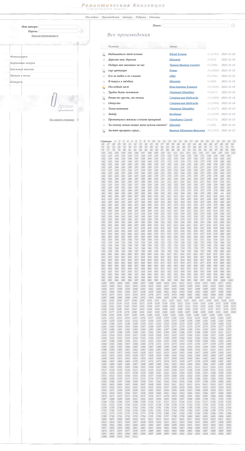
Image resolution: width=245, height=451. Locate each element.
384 (117, 193)
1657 (135, 393)
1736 (220, 404)
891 (163, 265)
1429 (213, 352)
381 (229, 190)
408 (143, 196)
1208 (212, 315)
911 (163, 268)
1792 (127, 416)
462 (103, 205)
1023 (135, 286)
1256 (189, 323)
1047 (189, 288)
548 (143, 216)
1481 (220, 361)
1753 (220, 407)
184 (117, 164)
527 (136, 213)
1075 (142, 294)
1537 (127, 372)
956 (196, 274)
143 (110, 158)
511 (163, 210)
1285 (150, 329)
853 (176, 260)
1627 (166, 387)
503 (110, 210)
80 (124, 150)
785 (123, 251)
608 (143, 225)
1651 (220, 390)
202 (103, 167)
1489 (150, 364)
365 (123, 190)
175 (189, 161)
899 (215, 265)
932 (169, 271)
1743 (142, 407)
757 (202, 245)
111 (169, 152)
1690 (127, 399)
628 (143, 228)
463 (110, 205)
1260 (220, 323)
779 (215, 248)
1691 (135, 399)
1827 (135, 422)
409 (150, 196)
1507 (158, 367)
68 (194, 147)
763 (110, 248)
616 (196, 225)
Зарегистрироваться (44, 35)
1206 (196, 315)
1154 (210, 306)
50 (232, 144)
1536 (119, 372)
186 (130, 164)
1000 (222, 280)
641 (229, 228)
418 (209, 196)
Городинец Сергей (180, 119)
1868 (189, 427)
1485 (119, 364)
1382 (111, 346)
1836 (205, 422)
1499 (228, 364)
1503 (127, 367)
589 (150, 222)
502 (103, 210)
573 (176, 219)
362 (103, 190)
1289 (181, 329)
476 (196, 205)
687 (136, 236)
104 (123, 152)
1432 (104, 355)
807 (136, 254)
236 (196, 170)
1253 (166, 323)
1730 (174, 404)
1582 (213, 378)
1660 (158, 393)
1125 (126, 303)
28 (113, 144)
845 (123, 260)
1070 (104, 294)
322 (103, 184)
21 (212, 141)
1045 (174, 288)
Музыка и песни (20, 75)
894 (182, 265)
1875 (111, 430)
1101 (212, 297)
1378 (213, 344)
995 (189, 280)
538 (209, 213)
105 (130, 152)
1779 (158, 413)
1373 (174, 344)
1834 (189, 422)
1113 (171, 300)
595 (189, 222)
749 (150, 245)
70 (205, 147)
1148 (164, 306)
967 (136, 277)
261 (229, 173)
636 (196, 228)
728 (143, 242)
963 (110, 277)
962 (103, 277)
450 (156, 202)
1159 (111, 309)
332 (169, 184)
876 (196, 262)
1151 (187, 306)
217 (202, 167)
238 (209, 170)
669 (150, 233)
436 (196, 199)
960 (222, 274)
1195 (111, 315)
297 (202, 178)
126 (130, 155)
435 (189, 199)
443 (110, 202)
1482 (228, 361)
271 (163, 176)
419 (215, 196)
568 (143, 219)
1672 (119, 396)
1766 (189, 410)
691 (163, 236)
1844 (135, 425)
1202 (165, 315)
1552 (111, 375)
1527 (181, 370)
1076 (150, 294)
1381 (104, 346)
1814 (166, 419)
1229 (111, 320)
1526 (174, 370)
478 (209, 205)
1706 (119, 401)
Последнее (92, 17)
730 (156, 242)
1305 (174, 332)
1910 (119, 436)
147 (136, 158)
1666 (205, 393)
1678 (166, 396)
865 (123, 262)
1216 (142, 317)
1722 (111, 404)
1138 (225, 303)
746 (130, 245)
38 (167, 144)
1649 (205, 390)
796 (196, 251)
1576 (166, 378)
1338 (166, 338)
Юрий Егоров (178, 54)
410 (156, 196)
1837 (213, 422)
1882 (166, 430)
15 (180, 141)
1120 (223, 300)
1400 (119, 349)
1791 (119, 416)
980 (222, 277)
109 (156, 152)
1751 (205, 407)
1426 (189, 352)
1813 (158, 419)
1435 (127, 355)
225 (123, 170)
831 (163, 257)
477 (202, 205)
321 (228, 181)
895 (189, 265)
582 (103, 222)
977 (202, 277)
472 (169, 205)
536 (196, 213)
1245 (104, 323)
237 (202, 170)
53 (113, 147)
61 (156, 147)
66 (183, 147)
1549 (220, 372)
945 (123, 274)
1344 (213, 338)
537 (202, 213)
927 (136, 271)
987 (136, 280)
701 (229, 236)
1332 (119, 338)
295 (189, 178)
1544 (181, 372)
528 (143, 213)
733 (176, 242)
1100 (205, 297)
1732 (189, 404)
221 (228, 167)
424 (117, 199)
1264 (119, 326)
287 (136, 178)
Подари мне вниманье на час (126, 65)
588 (143, 222)
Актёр (112, 114)
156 (196, 158)
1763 (166, 410)
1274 (197, 326)
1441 (174, 355)
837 (202, 257)
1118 (208, 300)
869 (150, 262)
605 (123, 225)
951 (163, 274)
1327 (213, 335)
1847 (158, 425)
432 (169, 199)
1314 (111, 335)
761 (229, 245)
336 (196, 184)
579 (215, 219)
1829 (150, 422)
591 (163, 222)
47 (216, 144)
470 (156, 205)
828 (143, 257)
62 (162, 147)
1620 (111, 387)
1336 (150, 338)
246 (130, 173)
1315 (119, 335)
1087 (104, 297)
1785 (205, 413)
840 (222, 257)
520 (222, 210)
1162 (134, 309)
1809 (127, 419)
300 (222, 178)
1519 (119, 370)
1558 (158, 375)
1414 (228, 349)
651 (163, 231)
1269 (158, 326)
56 (129, 147)
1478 (197, 361)
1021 (119, 286)
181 (229, 161)
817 (202, 254)
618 (209, 225)
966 (130, 277)
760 (222, 245)
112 (175, 152)
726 (130, 242)
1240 (197, 320)
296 (196, 178)
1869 (197, 427)
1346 (228, 338)
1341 (189, 338)
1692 (142, 399)
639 (215, 228)
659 (215, 231)
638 (209, 228)
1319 (150, 335)
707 (136, 239)
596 (196, 222)
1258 (205, 323)
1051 (220, 288)
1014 (197, 283)
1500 (104, 367)
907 (136, 268)
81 (129, 150)
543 (110, 216)
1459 (181, 358)
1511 (189, 367)
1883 (174, 430)
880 (222, 262)
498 (209, 207)
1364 (104, 344)
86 (156, 150)
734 (182, 242)
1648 (197, 390)
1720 (228, 401)
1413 (220, 349)
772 (169, 248)
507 (136, 210)
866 (130, 262)
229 (150, 170)
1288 (174, 329)
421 (228, 196)
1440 (166, 355)
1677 (158, 396)
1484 (111, 364)
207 (136, 167)
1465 (228, 358)
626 (130, 228)
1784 (197, 413)
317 (202, 181)
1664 (189, 393)
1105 (111, 300)
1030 (189, 286)
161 (229, 158)
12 (164, 141)
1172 (210, 309)
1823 (104, 422)
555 (189, 216)
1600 (220, 381)
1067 (213, 291)
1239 (189, 320)
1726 (142, 404)
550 (156, 216)
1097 (181, 297)
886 (130, 265)
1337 (158, 338)
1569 (111, 378)
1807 (111, 419)
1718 (212, 401)
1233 (142, 320)
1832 (174, 422)
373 (176, 190)
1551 (104, 375)
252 (169, 173)
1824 (111, 422)
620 (222, 225)
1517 (104, 370)
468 (143, 205)
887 (136, 265)
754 (182, 245)
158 (209, 158)
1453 (135, 358)
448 (143, 202)
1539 (142, 372)
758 (209, 245)
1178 (119, 312)
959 (215, 274)
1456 (158, 358)
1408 (181, 349)
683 (110, 236)
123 (110, 155)
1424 (174, 352)
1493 (181, 364)
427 (136, 199)
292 (169, 178)
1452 (127, 358)
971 (163, 277)
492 (169, 207)
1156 (225, 306)
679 (215, 233)
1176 (103, 312)
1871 (213, 427)
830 (156, 257)
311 (163, 181)
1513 (205, 367)
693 (176, 236)
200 (222, 164)
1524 (158, 370)
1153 (202, 306)
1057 (135, 291)
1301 (142, 332)
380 (222, 190)
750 (156, 245)
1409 (189, 349)
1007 (142, 283)
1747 (174, 407)
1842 (119, 425)
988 (143, 280)
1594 (174, 381)
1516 (228, 367)
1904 (205, 433)
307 (136, 181)
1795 (150, 416)
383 (110, 193)
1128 (149, 303)
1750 (197, 407)
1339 (174, 338)
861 (229, 260)
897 (202, 265)
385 (123, 193)
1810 (135, 419)
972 (169, 277)
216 (196, 167)
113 (182, 152)
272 (169, 176)
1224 (205, 317)
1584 (228, 378)
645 (123, 231)
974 (182, 277)
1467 (111, 361)
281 (229, 176)
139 (215, 155)
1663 (181, 393)
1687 (104, 399)
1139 (233, 303)
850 (156, 260)
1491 (166, 364)
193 (176, 164)
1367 (127, 344)
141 (229, 155)
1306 (181, 332)
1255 (181, 323)
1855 (220, 425)
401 (229, 193)
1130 (164, 303)
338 (209, 184)
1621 (119, 387)
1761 (150, 410)
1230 (119, 320)
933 (176, 271)
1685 (220, 396)
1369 (142, 344)
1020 (111, 286)
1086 (228, 294)
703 (110, 239)
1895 (135, 433)
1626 (158, 387)
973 (176, 277)
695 (189, 236)
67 (189, 147)
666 (130, 233)
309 (150, 181)
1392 (189, 346)
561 (229, 216)
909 (150, 268)
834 (182, 257)
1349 (119, 341)
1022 (127, 286)
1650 (213, 390)
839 (215, 257)
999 (215, 280)
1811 (142, 419)
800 (222, 251)
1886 (197, 430)
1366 (119, 344)
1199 (141, 315)
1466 (104, 361)
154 (182, 158)
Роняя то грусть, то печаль (126, 97)
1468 (119, 361)
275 (189, 176)
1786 (213, 413)
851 (163, 260)
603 (110, 225)
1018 (228, 283)
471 (163, 205)
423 (110, 199)
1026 (158, 286)
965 (123, 277)
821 (228, 254)
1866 (174, 427)
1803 (213, 416)
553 (176, 216)
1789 (104, 416)
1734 (205, 404)
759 (215, 245)
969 (150, 277)
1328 (220, 335)
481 (229, 205)
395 (189, 193)
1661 (166, 393)
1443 (189, 355)
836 (196, 257)
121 (233, 152)
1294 (220, 329)
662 (103, 233)
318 (209, 181)
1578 (181, 378)
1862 (142, 427)
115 (194, 152)
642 (103, 231)
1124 (119, 303)
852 (169, 260)
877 (202, 262)
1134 (195, 303)
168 (143, 161)
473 (176, 205)
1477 (189, 361)
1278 (228, 326)
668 (143, 233)
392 (169, 193)
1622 (127, 387)
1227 (228, 317)
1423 (166, 352)
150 (156, 158)
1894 (127, 433)
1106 (119, 300)
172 (169, 161)
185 (123, 164)
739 (215, 242)
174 (182, 161)
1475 (174, 361)
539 (215, 213)
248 (143, 173)
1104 (103, 300)
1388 (158, 346)
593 (176, 222)
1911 (127, 436)
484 (117, 207)
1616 (212, 384)
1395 (213, 346)
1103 (228, 297)
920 (222, 268)
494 (182, 207)
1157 (233, 306)
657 (202, 231)
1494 (189, 364)
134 (182, 155)
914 (182, 268)
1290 (189, 329)
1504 (135, 367)
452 (169, 202)
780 (222, 248)
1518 (111, 370)
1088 (111, 297)
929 (150, 271)
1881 (158, 430)
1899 (166, 433)
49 (226, 144)
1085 (220, 294)
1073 (127, 294)
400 (222, 193)
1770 (220, 410)
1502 (119, 367)
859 (215, 260)
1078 (166, 294)
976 (196, 277)
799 (215, 251)
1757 (119, 410)
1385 (135, 346)
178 (209, 161)
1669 (228, 393)
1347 (104, 341)
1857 (104, 427)
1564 (205, 375)
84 (146, 150)
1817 (189, 419)
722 (103, 242)
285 (123, 178)
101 (103, 152)
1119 (216, 300)
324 (117, 184)
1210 (227, 315)
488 (143, 207)
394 (182, 193)
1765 (181, 410)
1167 (172, 309)
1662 (174, 393)
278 (209, 176)
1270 (166, 326)
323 (110, 184)
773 (176, 248)
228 (143, 170)
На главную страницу (62, 119)
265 (123, 176)
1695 (166, 399)
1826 (127, 422)
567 (136, 219)
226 (130, 170)
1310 (213, 332)
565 (123, 219)
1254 (174, 323)
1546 (197, 372)
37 (162, 144)
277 (202, 176)
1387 (150, 346)
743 (110, 245)
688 (143, 236)
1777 (142, 413)
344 (117, 187)
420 (222, 196)
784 (117, 251)
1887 (205, 430)
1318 (142, 335)
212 (169, 167)
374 (182, 190)
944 (117, 274)
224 (117, 170)
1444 (197, 355)
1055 (119, 291)
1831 (166, 422)
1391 (181, 346)
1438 (150, 355)
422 (103, 199)
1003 (111, 283)
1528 (189, 370)
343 (110, 187)
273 (176, 176)
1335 (142, 338)
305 (123, 181)
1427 (197, 352)
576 (196, 219)
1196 (119, 315)
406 (130, 196)
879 (215, 262)
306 (130, 181)
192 (169, 164)
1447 (220, 355)
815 (189, 254)
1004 (119, 283)
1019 (104, 286)
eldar (172, 75)
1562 (189, 375)
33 (140, 144)
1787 (220, 413)
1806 (104, 419)
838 (209, 257)
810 (156, 254)
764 (117, 248)
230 (156, 170)
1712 (166, 401)
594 (182, 222)
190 (156, 164)
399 (215, 193)
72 (216, 147)
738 (209, 242)
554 (182, 216)
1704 (104, 401)
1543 (174, 372)
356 (196, 187)
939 (215, 271)
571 (163, 219)
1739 (111, 407)
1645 (174, 390)
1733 (197, 404)
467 (136, 205)
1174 (225, 309)
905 (123, 268)
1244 (228, 320)
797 (202, 251)
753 (176, 245)
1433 (111, 355)
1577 (174, 378)
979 (215, 277)
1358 (189, 341)
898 (209, 265)
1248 (127, 323)
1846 (150, 425)
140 (222, 155)
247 (136, 173)
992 (169, 280)
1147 (157, 306)
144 (117, 158)
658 (209, 231)
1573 (142, 378)
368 (143, 190)
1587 (119, 381)
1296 (104, 332)
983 (110, 280)
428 (143, 199)
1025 (150, 286)
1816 (181, 419)
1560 (174, 375)
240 (222, 170)
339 (215, 184)
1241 (205, 320)
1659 (150, 393)
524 (117, 213)
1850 (181, 425)
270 (156, 176)
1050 (213, 288)
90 (178, 150)
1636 (104, 390)
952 (169, 274)
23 (223, 141)
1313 (104, 335)
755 (189, 245)
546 (130, 216)
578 (209, 219)
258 (209, 173)
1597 (197, 381)
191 (163, 164)
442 (103, 202)
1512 (197, 367)
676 (196, 233)
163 (110, 161)
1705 (111, 401)
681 (229, 233)
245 (123, 173)
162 (103, 161)
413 (176, 196)
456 (196, 202)
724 (117, 242)
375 (189, 190)
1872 (220, 427)
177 (202, 161)
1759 (135, 410)
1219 (166, 317)
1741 (127, 407)
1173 (218, 309)
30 (124, 144)
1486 (127, 364)
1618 (228, 384)
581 (229, 219)
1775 (127, 413)
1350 (127, 341)
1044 (166, 288)
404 (117, 196)
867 (136, 262)
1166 (164, 309)
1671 (111, 396)
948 (143, 274)
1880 (150, 430)
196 (196, 164)
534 (182, 213)
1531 (213, 370)
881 (229, 262)
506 (130, 210)
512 (169, 210)
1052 (228, 288)
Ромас (173, 70)
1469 (127, 361)
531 (163, 213)
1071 (111, 294)
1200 (149, 315)
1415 (104, 352)
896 (196, 265)
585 (123, 222)
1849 (174, 425)
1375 (189, 344)
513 (176, 210)
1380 (228, 344)
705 (123, 239)
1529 (197, 370)
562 (103, 219)
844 (117, 260)
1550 (228, 372)
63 (167, 147)
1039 (127, 288)
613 (176, 225)
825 (123, 257)
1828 (142, 422)
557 (202, 216)
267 (136, 176)
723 (110, 242)
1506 (150, 367)
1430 (220, 352)
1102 (220, 297)
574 (182, 219)
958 (209, 274)
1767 (197, 410)
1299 (127, 332)
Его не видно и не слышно (124, 75)
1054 (111, 291)
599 (215, 222)
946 (130, 274)
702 (103, 239)
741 (229, 242)
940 (222, 271)
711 (163, 239)
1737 (228, 404)
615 (189, 225)
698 (209, 236)
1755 (104, 410)
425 (123, 199)
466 (130, 205)
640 (222, 228)
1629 (181, 387)
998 (209, 280)
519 (215, 210)
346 (130, 187)
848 (143, 260)
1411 (205, 349)
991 (163, 280)
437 (202, 199)
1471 (142, 361)
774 (182, 248)
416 (196, 196)
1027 (166, 286)
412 (169, 196)
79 (119, 150)
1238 (181, 320)
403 (110, 196)
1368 (135, 344)
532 (169, 213)
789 (150, 251)
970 (156, 277)
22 (218, 141)
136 (196, 155)
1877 (127, 430)
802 (103, 254)
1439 (158, 355)
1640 (135, 390)
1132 (180, 303)
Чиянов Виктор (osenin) (184, 65)
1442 (181, 355)
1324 (189, 335)
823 (110, 257)
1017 (220, 283)
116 (201, 152)
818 (209, 254)
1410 (197, 349)
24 (228, 141)
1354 (158, 341)
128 (143, 155)
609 (150, 225)
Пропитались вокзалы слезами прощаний (134, 119)
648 (143, 231)
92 (189, 150)
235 (189, 170)
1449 (104, 358)
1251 (150, 323)
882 (103, 265)
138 (209, 155)
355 (189, 187)
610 (156, 225)
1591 (150, 381)
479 (215, 205)
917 (202, 268)
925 (123, 271)
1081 (189, 294)
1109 (141, 300)
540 (222, 213)
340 (222, 184)
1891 (104, 433)
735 (189, 242)
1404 (150, 349)
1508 (166, 367)
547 (136, 216)
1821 (220, 419)
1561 (181, 375)
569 (150, 219)
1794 (142, 416)
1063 (181, 291)
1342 (197, 338)
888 (143, 265)
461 (229, 202)
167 (136, 161)
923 (110, 271)
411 (163, 196)
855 (189, 260)
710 (156, 239)
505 (123, 210)
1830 (158, 422)
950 (156, 274)
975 (189, 277)
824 (117, 257)
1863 (150, 427)
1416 (111, 352)
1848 (166, 425)
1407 (174, 349)
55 (124, 147)
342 (103, 187)
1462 (205, 358)
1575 (158, 378)
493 (176, 207)
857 (202, 260)
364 (117, 190)
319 (215, 181)
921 (228, 268)
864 (117, 262)
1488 (142, 364)
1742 (135, 407)
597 (202, 222)
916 (196, 268)
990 (156, 280)
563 (110, 219)
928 (143, 271)
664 (117, 233)
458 (209, 202)
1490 (158, 364)
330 (156, 184)
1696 (174, 399)
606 (130, 225)
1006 (135, 283)
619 (215, 225)
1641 (142, 390)
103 (117, 152)
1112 (164, 300)
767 (136, 248)
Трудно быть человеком (123, 92)
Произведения (110, 17)
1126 (134, 303)
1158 (103, 309)
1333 (127, 338)
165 (123, 161)
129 (150, 155)
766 (130, 248)
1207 (204, 315)
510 (156, 210)
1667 (213, 393)
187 (136, 164)
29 (119, 144)
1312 (228, 332)
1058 (142, 291)
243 (110, 173)
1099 (197, 297)
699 (215, 236)
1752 (213, 407)
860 (222, 260)
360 (222, 187)
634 (182, 228)
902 (103, 268)
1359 (197, 341)
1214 (127, 317)
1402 (135, 349)
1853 (205, 425)
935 (189, 271)
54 (119, 147)
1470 (135, 361)
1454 (142, 358)
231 (163, 170)
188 (143, 164)
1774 (119, 413)
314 (182, 181)
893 (176, 265)
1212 (111, 317)
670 (156, 233)
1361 (213, 341)
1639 (127, 390)
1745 (158, 407)
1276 (213, 326)
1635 (228, 387)
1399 (111, 349)
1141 (111, 306)
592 (169, 222)
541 (229, 213)
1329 (228, 335)
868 (143, 262)
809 (150, 254)
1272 (181, 326)
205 (123, 167)
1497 (213, 364)
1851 (189, 425)
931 (163, 271)
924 (117, 271)
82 (135, 150)
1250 (142, 323)
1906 (220, 433)
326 (130, 184)
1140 (103, 306)
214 (182, 167)
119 (220, 152)
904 (117, 268)
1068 (220, 291)
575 (189, 219)
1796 (158, 416)
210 (156, 167)
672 (169, 233)
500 (222, 207)
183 (110, 164)
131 (163, 155)
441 (229, 199)
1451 (119, 358)
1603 (111, 384)
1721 (104, 404)
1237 (174, 320)
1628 (174, 387)
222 (103, 170)
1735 (213, 404)
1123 (111, 303)
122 (103, 155)
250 (156, 173)
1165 (157, 309)
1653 (104, 393)
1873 (228, 427)
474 (182, 205)
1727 (150, 404)
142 (103, 158)
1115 (186, 300)
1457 (166, 358)
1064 (189, 291)
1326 (205, 335)
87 (162, 150)
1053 (104, 291)
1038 (119, 288)
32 (135, 144)
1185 (172, 312)
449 (150, 202)
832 (169, 257)
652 (169, 231)
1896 (142, 433)
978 (209, 277)
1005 (127, 283)
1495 (197, 364)
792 (169, 251)
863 (110, 262)
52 (108, 147)
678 (209, 233)
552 (169, 216)
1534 (104, 372)
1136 (210, 303)
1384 (127, 346)
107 (143, 152)
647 (136, 231)
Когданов (175, 114)
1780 (166, 413)
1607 (142, 384)
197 (202, 164)
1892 (111, 433)
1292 (205, 329)
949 (150, 274)
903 (110, 268)
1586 (111, 381)
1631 (197, 387)
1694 (158, 399)
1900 (174, 433)
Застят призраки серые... (124, 130)
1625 (150, 387)
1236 (166, 320)
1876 (119, 430)
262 (103, 176)
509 (150, 210)
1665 (197, 393)
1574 (150, 378)
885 (123, 265)
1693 (150, 399)
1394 (205, 346)
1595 (181, 381)
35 (151, 144)
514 (182, 210)
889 (150, 265)
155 (189, 158)
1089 (119, 297)
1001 (230, 280)
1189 (202, 312)
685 (123, 236)
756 (196, 245)
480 (222, 205)
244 (117, 173)
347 (136, 187)
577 (202, 219)
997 (202, 280)
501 (229, 207)
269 (150, 176)
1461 (197, 358)
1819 (205, 419)
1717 (205, 401)
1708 (135, 401)
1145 (141, 306)
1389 (166, 346)
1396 (220, 346)
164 (117, 161)
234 (182, 170)
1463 (213, 358)
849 (150, 260)
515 (189, 210)
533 (176, 213)
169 (150, 161)
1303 (158, 332)
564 (117, 219)
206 (130, 167)
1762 (158, 410)
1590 (142, 381)
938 (209, 271)
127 (136, 155)
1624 (142, 387)
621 (228, 225)
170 (156, 161)
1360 (205, 341)
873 (176, 262)
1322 (174, 335)
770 (156, 248)
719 (215, 239)
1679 (174, 396)
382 (103, 193)
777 (202, 248)
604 (117, 225)
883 (110, 265)
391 (163, 193)
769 (150, 248)
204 (117, 167)
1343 (205, 338)
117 (207, 152)
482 (103, 207)
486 (130, 207)
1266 (135, 326)
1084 (213, 294)
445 (123, 202)
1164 (149, 309)
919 (215, 268)
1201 (157, 315)
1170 (195, 309)
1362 (220, 341)
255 (189, 173)
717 (202, 239)
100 (233, 150)
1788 (228, 413)
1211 (103, 317)
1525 (166, 370)
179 (215, 161)
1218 (158, 317)
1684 (213, 396)
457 (202, 202)
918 (209, 268)
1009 (158, 283)
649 (150, 231)
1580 (197, 378)
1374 (181, 344)
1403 (142, 349)
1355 (166, 341)
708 (143, 239)
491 (163, 207)
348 (143, 187)
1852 (197, 425)
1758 (127, 410)
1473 (158, 361)
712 (169, 239)
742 (103, 245)
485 (123, 207)
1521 (135, 370)
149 (150, 158)
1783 (189, 413)
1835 (197, 422)
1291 (197, 329)
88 (167, 150)
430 (156, 199)
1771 (228, 410)
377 (202, 190)
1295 (228, 329)
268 (143, 176)
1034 (220, 286)
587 (136, 222)
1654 (111, 393)
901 (229, 265)
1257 (197, 323)
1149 (172, 306)
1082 (197, 294)
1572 (135, 378)
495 (189, 207)
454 (182, 202)
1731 (181, 404)
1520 (127, 370)
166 (130, 161)
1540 (150, 372)
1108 (134, 300)
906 (130, 268)
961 (229, 274)
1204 (180, 315)
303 (110, 181)
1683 (205, 396)
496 (196, 207)
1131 (172, 303)
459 (215, 202)
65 (178, 147)
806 (130, 254)
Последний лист (118, 86)
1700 (205, 399)
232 (169, 170)
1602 (104, 384)
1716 (197, 401)
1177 (111, 312)
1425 (181, 352)
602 (103, 225)
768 (143, 248)
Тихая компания (118, 108)
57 (135, 147)
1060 (158, 291)
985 (123, 280)
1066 (205, 291)
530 (156, 213)
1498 (220, 364)
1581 (205, 378)
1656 (127, 393)
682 (103, 236)
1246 (111, 323)
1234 (150, 320)
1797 (166, 416)
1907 (228, 433)
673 (176, 233)
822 (103, 257)
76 (102, 150)
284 (117, 178)
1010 (166, 283)
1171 (202, 309)
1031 (197, 286)
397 (202, 193)
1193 (233, 312)
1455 (150, 358)
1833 (181, 422)
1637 (111, 390)
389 (150, 193)
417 (202, 196)
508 (143, 210)
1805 (228, 416)
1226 (220, 317)
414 (182, 196)
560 (222, 216)
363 (110, 190)
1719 (220, 401)
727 (136, 242)
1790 (111, 416)
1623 (135, 387)
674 (182, 233)
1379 (220, 344)
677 (202, 233)
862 (103, 262)
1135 (202, 303)
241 (229, 170)
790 (156, 251)
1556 (142, 375)
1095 (166, 297)
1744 (150, 407)
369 (150, 190)
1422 (158, 352)
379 (215, 190)
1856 (228, 425)
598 (209, 222)
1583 (220, 378)
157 (202, 158)
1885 (189, 430)
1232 (135, 320)
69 (200, 147)
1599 (213, 381)
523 (110, 213)
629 (150, 228)
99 (226, 150)
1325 (197, 335)
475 (189, 205)
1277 (220, 326)
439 (215, 199)
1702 (220, 399)
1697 (181, 399)
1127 (141, 303)
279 (215, 176)
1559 (166, 375)
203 (110, 167)
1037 (111, 288)
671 (163, 233)
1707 (127, 401)
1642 (150, 390)
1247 (119, 323)
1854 (213, 425)
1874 (104, 430)
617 (202, 225)
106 (136, 152)
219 (215, 167)
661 (229, 231)
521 (228, 210)
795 (189, 251)
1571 (127, 378)
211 (163, 167)
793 (176, 251)
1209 (219, 315)
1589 (135, 381)
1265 (127, 326)
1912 (134, 436)
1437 (142, 355)
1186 (180, 312)
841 (229, 257)
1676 (150, 396)
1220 (173, 317)
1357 (181, 341)
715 (189, 239)
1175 (233, 309)
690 (156, 236)
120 (227, 152)
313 (176, 181)
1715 (189, 401)
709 (150, 239)
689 (150, 236)
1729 (166, 404)
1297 (111, 332)
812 (169, 254)
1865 (166, 427)
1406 (166, 349)
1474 (166, 361)
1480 (213, 361)
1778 (150, 413)
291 (163, 178)
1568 (104, 378)
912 (169, 268)
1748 (181, 407)
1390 (174, 346)
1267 (142, 326)
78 (113, 150)
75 (232, 147)
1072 (119, 294)
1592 (158, 381)
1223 (197, 317)
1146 (149, 306)
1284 (142, 329)
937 (202, 271)
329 (150, 184)
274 (182, 176)
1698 (189, 399)
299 (215, 178)
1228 (104, 320)
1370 (150, 344)
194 (182, 164)
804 (117, 254)
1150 (180, 306)
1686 (228, 396)
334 (182, 184)
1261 (228, 323)
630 (156, 228)
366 (130, 190)
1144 (134, 306)
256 (196, 173)
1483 (104, 364)
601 (229, 222)
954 (182, 274)
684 (117, 236)
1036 (104, 288)
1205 (188, 315)
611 (163, 225)
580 (222, 219)
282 (103, 178)
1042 (150, 288)
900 (222, 265)
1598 (205, 381)
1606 (135, 384)
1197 (126, 315)
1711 (158, 401)
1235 (158, 320)
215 (189, 167)
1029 (181, 286)
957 (202, 274)
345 (123, 187)
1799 (181, 416)
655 (189, 231)
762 (103, 248)
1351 (135, 341)
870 (156, 262)
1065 (197, 291)
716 (196, 239)
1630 (189, 387)
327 (136, 184)
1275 (205, 326)
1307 (189, 332)
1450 (111, 358)
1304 (166, 332)
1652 (228, 390)
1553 (119, 375)
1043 (158, 288)
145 (123, 158)
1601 (228, 381)
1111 (156, 300)
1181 (141, 312)
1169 (187, 309)
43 (194, 144)
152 (169, 158)
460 (222, 202)
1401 (127, 349)
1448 (228, 355)
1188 (195, 312)
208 (143, 167)
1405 (158, 349)
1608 (150, 384)
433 (176, 199)
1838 (220, 422)
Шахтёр (174, 59)
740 (222, 242)
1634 (220, 387)
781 (229, 248)
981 (229, 277)
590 (156, 222)
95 (205, 150)
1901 (181, 433)
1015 (205, 283)
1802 (205, 416)
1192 (225, 312)
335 (189, 184)
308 (143, 181)
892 (169, 265)
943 (110, 274)
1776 (135, 413)
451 (163, 202)
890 (156, 265)
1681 (189, 396)
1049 (205, 288)
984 (117, 280)
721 (228, 239)
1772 (104, 413)
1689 (119, 399)
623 (110, 228)
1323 (181, 335)
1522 (142, 370)
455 (189, 202)
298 (209, 178)
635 (189, 228)
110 (163, 152)
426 (130, 199)
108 (150, 152)
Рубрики (141, 17)
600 (222, 222)
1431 (228, 352)
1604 (119, 384)
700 (222, 236)
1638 (119, 390)
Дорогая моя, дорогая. (122, 59)
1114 (179, 300)
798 (209, 251)
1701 (213, 399)
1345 (220, 338)
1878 (135, 430)
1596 (189, 381)
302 (103, 181)
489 (150, 207)
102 (110, 152)
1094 (158, 297)
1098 (189, 297)
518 (209, 210)
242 (103, 173)
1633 (213, 387)
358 (209, 187)
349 (150, 187)
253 (176, 173)
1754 (228, 407)
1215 (134, 317)
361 (229, 187)
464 (117, 205)
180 (222, 161)
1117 (201, 300)
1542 (166, 372)
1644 (166, 390)
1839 (228, 422)
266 (130, 176)
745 (123, 245)
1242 (213, 320)
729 (150, 242)
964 (117, 277)
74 (226, 147)
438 (209, 199)
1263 (111, 326)
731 (163, 242)
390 (156, 193)
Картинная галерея (22, 63)
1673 (127, 396)
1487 (135, 364)
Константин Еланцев (183, 86)
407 (136, 196)
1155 (218, 306)
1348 (111, 341)
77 (108, 150)
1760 (142, 410)
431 (163, 199)
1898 (158, 433)
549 (150, 216)
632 (169, 228)
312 (169, 181)
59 (146, 147)
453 (176, 202)
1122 (103, 303)
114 (188, 152)
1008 (150, 283)
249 (150, 173)
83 (140, 150)
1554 (127, 375)
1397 (228, 346)
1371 (158, 344)
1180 (134, 312)
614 (182, 225)
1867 (181, 427)
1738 (104, 407)
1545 (189, 372)
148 (143, 158)
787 (136, 251)
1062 (174, 291)
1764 (174, 410)
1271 (174, 326)
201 (229, 164)
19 (202, 141)
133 (176, 155)
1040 (135, 288)
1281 (119, 329)
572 (169, 219)
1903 (197, 433)
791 (163, 251)
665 (123, 233)
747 (136, 245)
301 (229, 178)
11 (159, 141)
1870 (205, 427)
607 (136, 225)
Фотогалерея (18, 56)
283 (110, 178)
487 (136, 207)
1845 (142, 425)
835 (189, 257)
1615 (205, 384)
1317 (135, 335)
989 (150, 280)
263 (110, 176)
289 (150, 178)
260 (222, 173)
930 (156, 271)
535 (189, 213)
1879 (142, 430)
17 (191, 141)
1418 (127, 352)
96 (210, 150)
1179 (126, 312)
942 (103, 274)
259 (215, 173)
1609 (158, 384)
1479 (205, 361)
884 (117, 265)
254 (182, 173)
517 (202, 210)
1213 (119, 317)
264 (117, 176)
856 (196, 260)
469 (150, 205)
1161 (126, 309)
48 (221, 144)
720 (222, 239)
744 (117, 245)
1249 (135, 323)
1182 (149, 312)
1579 (189, 378)
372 (169, 190)
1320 (158, 335)
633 (176, 228)
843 (110, 260)
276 (196, 176)
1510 (181, 367)
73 (221, 147)
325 (123, 184)
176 (196, 161)
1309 (205, 332)
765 (123, 248)
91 (183, 150)
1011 (173, 283)
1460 (189, 358)
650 (156, 231)
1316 (127, 335)
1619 (104, 387)
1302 (150, 332)
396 (196, 193)
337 (202, 184)
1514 (212, 367)
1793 (135, 416)
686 (130, 236)
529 (150, 213)
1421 (150, 352)
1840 (104, 425)
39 (172, 144)
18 (196, 141)
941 (229, 271)
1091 (135, 297)
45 (205, 144)
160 (222, 158)
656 (196, 231)
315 (189, 181)
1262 (104, 326)
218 (209, 167)
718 (209, 239)
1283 (135, 329)
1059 (150, 291)
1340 (181, 338)
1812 (150, 419)
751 (163, 245)
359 (215, 187)
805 (123, 254)
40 (178, 144)
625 (123, 228)
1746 (166, 407)
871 (163, 262)
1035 (228, 286)
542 (103, 216)
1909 (111, 436)
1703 (228, 399)
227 (136, 170)
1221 (181, 317)
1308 (197, 332)
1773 (111, 413)
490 (156, 207)
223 (110, 170)
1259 (213, 323)
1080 (181, 294)
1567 (228, 375)
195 (189, 164)
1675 (142, 396)
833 (176, 257)
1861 (135, 427)
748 (143, 245)
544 (117, 216)
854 (182, 260)
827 (136, 257)
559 (215, 216)
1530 (205, 370)
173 (176, 161)
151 (163, 158)
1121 (231, 300)
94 (200, 150)
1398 (104, 349)
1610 (166, 384)
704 (117, 239)
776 (196, 248)
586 (130, 222)
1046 (181, 288)
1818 (197, 419)
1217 (150, 317)
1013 (189, 283)
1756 (111, 410)
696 (196, 236)
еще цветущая (117, 70)
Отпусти (114, 103)
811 (163, 254)
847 (136, 260)
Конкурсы (16, 81)
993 (176, 280)
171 (163, 161)
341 (229, 184)
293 (176, 178)
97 (216, 150)
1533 (228, 370)
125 (123, 155)
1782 (181, 413)
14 (175, 141)
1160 (119, 309)
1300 (135, 332)
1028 (174, 286)
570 (156, 219)
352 (169, 187)
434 (182, 199)
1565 (213, 375)
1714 (181, 401)
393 (176, 193)
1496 (205, 364)
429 (150, 199)
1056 (127, 291)
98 (221, 150)
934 (182, 271)
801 (229, 251)
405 (123, 196)
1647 (189, 390)
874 (182, 262)
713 (176, 239)
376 (196, 190)
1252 (158, 323)
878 (209, 262)
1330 (104, 338)
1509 (174, 367)
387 (136, 193)
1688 (111, 399)
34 (146, 144)
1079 (174, 294)
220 (222, 167)
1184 (164, 312)
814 (182, 254)
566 (130, 219)
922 (103, 271)
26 (102, 144)
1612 (181, 384)
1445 (205, 355)
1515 (220, 367)
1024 (142, 286)
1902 (189, 433)
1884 (181, 430)
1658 (142, 393)
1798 (174, 416)
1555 (135, 375)
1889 (220, 430)
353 (176, 187)
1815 (173, 419)
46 (210, 144)
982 (103, 280)
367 (136, 190)
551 (163, 216)
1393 (197, 346)
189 (150, 164)
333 (176, 184)
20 (207, 141)
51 (102, 147)
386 (130, 193)
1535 (111, 372)
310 (156, 181)
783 (110, 251)
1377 (205, 344)
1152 (195, 306)
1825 (119, 422)
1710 (150, 401)
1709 (142, 401)
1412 (212, 349)
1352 (142, 341)
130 (156, 155)
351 (163, 187)
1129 (157, 303)
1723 (119, 404)
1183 (157, 312)
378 (209, 190)
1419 (135, 352)
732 (169, 242)
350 (156, 187)
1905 (213, 433)
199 (215, 164)
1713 (173, 401)
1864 (158, 427)
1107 (126, 300)
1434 (119, 355)
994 (182, 280)
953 (176, 274)
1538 (135, 372)
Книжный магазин (22, 69)
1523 (150, 370)
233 (176, 170)
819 (215, 254)
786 (130, 251)
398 (209, 193)
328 (143, 184)
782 (103, 251)
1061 (166, 291)
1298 (119, 332)
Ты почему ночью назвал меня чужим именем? (137, 125)
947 (136, 274)
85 (151, 150)
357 (202, 187)
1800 (189, 416)
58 (140, 147)
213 (176, 167)
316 (196, 181)
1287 (166, 329)
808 (143, 254)
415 (189, 196)
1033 (213, 286)
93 (194, 150)
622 (103, 228)
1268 (150, 326)
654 (182, 231)
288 (143, 178)
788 (143, 251)
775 (189, 248)
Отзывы (154, 17)
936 (196, 271)
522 (103, 213)
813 (176, 254)
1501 (111, 367)
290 (156, 178)
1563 (197, 375)
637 (202, 228)
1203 (173, 315)
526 (130, 213)
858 (209, 260)
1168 (180, 309)
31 (129, 144)
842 (103, 260)
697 (202, 236)
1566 (220, 375)
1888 (213, 430)
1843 (127, 425)
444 (117, 202)
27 (108, 144)
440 (222, 199)
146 (130, 158)
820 (222, 254)
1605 (127, 384)
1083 (205, 294)
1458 (174, 358)
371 (163, 190)
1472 (150, 361)
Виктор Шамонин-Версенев (187, 130)
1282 (127, 329)
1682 (197, 396)
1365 (111, 344)
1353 (150, 341)
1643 (158, 390)
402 (103, 196)
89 (172, 150)
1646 (181, 390)
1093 (150, 297)
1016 (212, 283)
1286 (158, 329)
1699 (197, 399)
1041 (142, 288)
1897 (150, 433)
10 (153, 141)
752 (169, 245)
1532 (220, 370)
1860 (127, 427)
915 (189, 268)
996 (196, 280)
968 (143, 277)
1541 (158, 372)
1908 (104, 436)
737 (202, 242)
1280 (111, 329)
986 (130, 280)
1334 (135, 338)
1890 (228, 430)
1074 (135, 294)
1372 (166, 344)
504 (117, 210)
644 (117, 231)
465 (123, 205)
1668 (220, 393)
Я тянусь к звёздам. (121, 81)
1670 (104, 396)
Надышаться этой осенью (125, 54)
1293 (213, 329)
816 (196, 254)
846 (130, 260)
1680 (181, 396)
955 (189, 274)
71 (210, 147)
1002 (104, 283)
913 (176, 268)
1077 (158, 294)
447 (136, 202)
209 (150, 167)
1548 (213, 372)
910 (156, 268)
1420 (142, 352)
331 (163, 184)
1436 (135, 355)
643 (110, 231)
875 (189, 262)
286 (130, 178)
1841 (111, 425)
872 (169, 262)
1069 (228, 291)
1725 (135, 404)
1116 (194, 300)
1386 (142, 346)
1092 (142, 297)
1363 (228, 341)
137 (202, 155)
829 (150, 257)
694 (182, 236)
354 (182, 187)
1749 (189, 407)
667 (136, 233)
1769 (213, 410)
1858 (111, 427)
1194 (103, 315)
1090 (127, 297)
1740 (119, 407)
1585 (104, 381)
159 (215, 158)
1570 (119, 378)
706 (130, 239)
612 (169, 225)
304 (117, 181)
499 (215, 207)
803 (110, 254)
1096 (174, 297)
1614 (197, 384)
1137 (218, 303)
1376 (197, 344)
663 (110, 233)
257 (202, 173)
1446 (213, 355)
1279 (104, 329)
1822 (228, 419)
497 (202, 207)
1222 (189, 317)
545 (123, 216)
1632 (205, 387)
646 (130, 231)
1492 (174, 364)
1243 (220, 320)
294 (182, 178)
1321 (166, 335)
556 (196, 216)
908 (143, 268)
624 (117, 228)
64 (172, 147)
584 (117, 222)
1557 (150, 375)
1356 (174, 341)
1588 (127, 381)
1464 (220, 358)
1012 (181, 283)
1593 (166, 381)
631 (163, 228)
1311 (220, 332)
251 (163, 173)
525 (123, 213)
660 (222, 231)
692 (169, 236)
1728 (158, 404)
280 (222, 176)
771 (163, 248)
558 (209, 216)
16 (185, 141)
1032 (205, 286)
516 (196, 210)
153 (176, 158)
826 (130, 257)
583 (110, 222)
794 (182, 251)
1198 (134, 315)
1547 (205, 372)
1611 (173, 384)
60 (151, 147)
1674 (135, 396)
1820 (212, 419)
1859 (119, 427)
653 (176, 231)
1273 (189, 326)
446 (130, 202)
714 (182, 239)
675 (189, 233)
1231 (127, 320)
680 (222, 233)
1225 (212, 317)
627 (136, 228)
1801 (197, 416)
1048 (197, 288)
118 (214, 152)
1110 (149, 300)
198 (209, 164)
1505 (142, 367)
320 (222, 181)
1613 (189, 384)
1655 (119, 393)
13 (169, 141)
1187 (187, 312)
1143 (126, 306)
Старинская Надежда (183, 97)
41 (183, 144)
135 (189, 155)
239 (215, 170)
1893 (119, 433)
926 (130, 271)
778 (209, 248)
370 (156, 190)
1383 (119, 346)
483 (110, 207)
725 (123, 242)
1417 (119, 352)
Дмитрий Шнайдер (181, 92)
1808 (119, 419)
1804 (220, 416)
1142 (119, 306)
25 (234, 141)
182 (103, 164)
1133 (187, 303)
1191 (218, 312)
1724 (127, 404)
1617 (220, 384)
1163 (141, 309)
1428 (205, 352)
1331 (111, 338)
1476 (181, 361)
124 (117, 155)
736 (196, 242)
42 (189, 144)
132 (169, 155)
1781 (174, 413)
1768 (205, 410)
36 (156, 144)
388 (143, 193)
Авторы (127, 17)
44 (200, 144)
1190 (210, 312)
